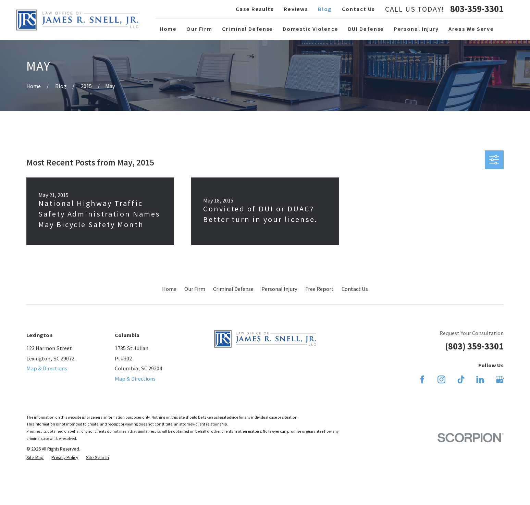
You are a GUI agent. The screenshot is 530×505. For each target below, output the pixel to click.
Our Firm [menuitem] (199, 28)
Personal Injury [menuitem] (416, 28)
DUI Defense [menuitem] (366, 28)
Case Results (255, 8)
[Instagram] (441, 379)
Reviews (296, 8)
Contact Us (358, 8)
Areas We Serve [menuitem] (471, 28)
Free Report (319, 288)
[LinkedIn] (480, 379)
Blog (325, 8)
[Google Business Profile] (500, 379)
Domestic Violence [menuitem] (310, 28)
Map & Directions (46, 368)
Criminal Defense (233, 288)
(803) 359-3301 (474, 346)
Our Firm (194, 288)
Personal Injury (279, 288)
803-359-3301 (477, 8)
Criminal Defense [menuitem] (247, 28)
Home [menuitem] (168, 28)
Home (169, 288)
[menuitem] (35, 457)
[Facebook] (422, 379)
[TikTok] (461, 379)
